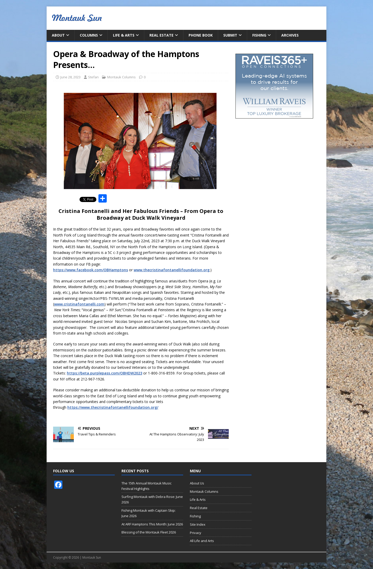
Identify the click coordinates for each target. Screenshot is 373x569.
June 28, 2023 (70, 77)
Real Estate (161, 35)
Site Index (197, 524)
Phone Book (201, 35)
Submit (230, 35)
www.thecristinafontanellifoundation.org (172, 269)
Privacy (195, 532)
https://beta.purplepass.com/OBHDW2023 (104, 373)
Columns (89, 35)
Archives (290, 35)
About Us (197, 483)
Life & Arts (123, 35)
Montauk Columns (121, 77)
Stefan (93, 77)
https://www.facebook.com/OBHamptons (90, 269)
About (58, 35)
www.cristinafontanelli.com (79, 304)
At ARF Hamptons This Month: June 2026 (152, 524)
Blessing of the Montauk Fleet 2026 (148, 532)
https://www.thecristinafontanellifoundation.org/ (112, 407)
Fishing (259, 35)
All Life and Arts (202, 540)
